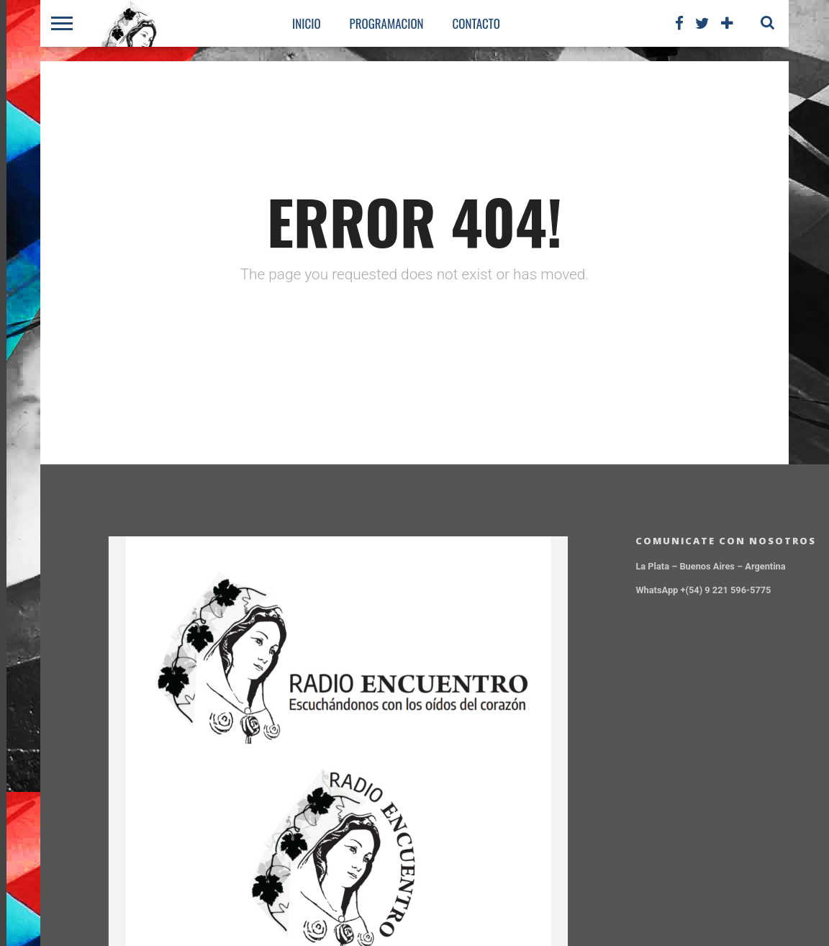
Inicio (306, 23)
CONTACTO (476, 23)
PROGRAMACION (387, 23)
